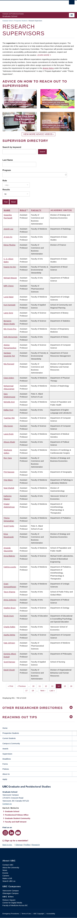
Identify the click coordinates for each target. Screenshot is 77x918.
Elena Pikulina (9, 245)
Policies (5, 769)
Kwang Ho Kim (10, 267)
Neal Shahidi (9, 488)
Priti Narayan (9, 472)
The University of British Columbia (27, 5)
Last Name (7, 160)
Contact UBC (7, 865)
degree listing (48, 68)
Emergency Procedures (10, 914)
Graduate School (7, 20)
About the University (10, 867)
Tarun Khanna (9, 592)
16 (72, 686)
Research (36, 845)
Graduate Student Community (17, 818)
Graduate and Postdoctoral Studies (38, 787)
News (4, 870)
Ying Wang (8, 480)
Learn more (43, 55)
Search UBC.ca (8, 881)
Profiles (27, 845)
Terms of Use (26, 914)
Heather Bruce (10, 608)
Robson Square (8, 900)
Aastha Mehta (9, 635)
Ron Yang (8, 458)
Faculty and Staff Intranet (15, 822)
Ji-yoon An (8, 237)
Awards (5, 749)
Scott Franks (9, 526)
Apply (4, 779)
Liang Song (8, 313)
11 (41, 686)
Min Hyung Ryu (10, 329)
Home (4, 728)
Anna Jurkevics (10, 600)
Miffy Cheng (9, 286)
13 (53, 686)
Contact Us (7, 804)
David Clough (9, 670)
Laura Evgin (9, 434)
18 (34, 690)
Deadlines (6, 759)
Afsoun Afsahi (9, 442)
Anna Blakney (9, 556)
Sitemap (19, 845)
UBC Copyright (38, 914)
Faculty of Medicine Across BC (15, 905)
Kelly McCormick (10, 337)
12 (47, 686)
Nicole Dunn (9, 616)
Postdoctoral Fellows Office (17, 815)
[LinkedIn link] (11, 832)
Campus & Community (11, 743)
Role (4, 180)
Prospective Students (20, 20)
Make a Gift (7, 878)
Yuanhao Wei (9, 418)
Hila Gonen (8, 426)
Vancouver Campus (10, 891)
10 (34, 686)
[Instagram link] (5, 832)
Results (6, 189)
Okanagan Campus (10, 893)
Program (6, 170)
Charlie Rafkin (9, 627)
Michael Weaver (10, 278)
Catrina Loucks (10, 567)
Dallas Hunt (8, 410)
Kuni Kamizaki (9, 305)
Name (7, 210)
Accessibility (50, 914)
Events (5, 873)
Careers (5, 876)
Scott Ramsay (9, 662)
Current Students (9, 738)
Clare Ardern (9, 378)
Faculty (36, 210)
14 (60, 686)
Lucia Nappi (8, 297)
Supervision (7, 754)
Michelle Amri (9, 402)
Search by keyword (11, 147)
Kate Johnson (9, 643)
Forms (5, 764)
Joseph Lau (8, 229)
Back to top (8, 845)
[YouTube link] (18, 832)
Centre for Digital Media (12, 903)
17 (27, 690)
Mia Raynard (9, 364)
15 (66, 686)
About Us (6, 774)
